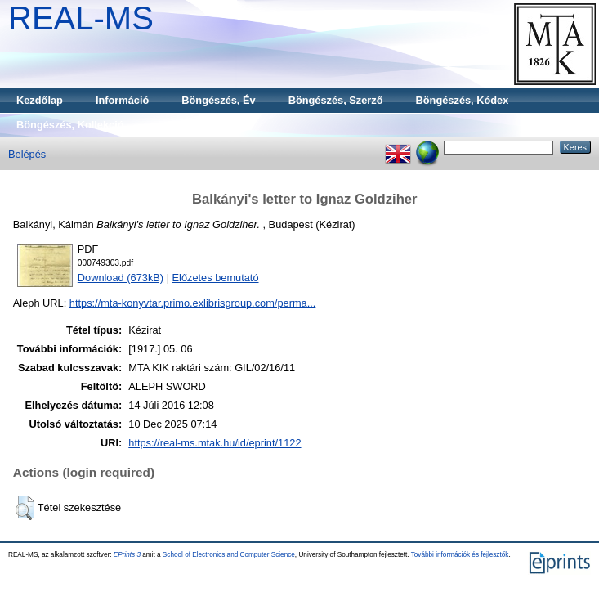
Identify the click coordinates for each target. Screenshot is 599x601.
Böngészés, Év (218, 100)
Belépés (27, 154)
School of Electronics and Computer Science (229, 554)
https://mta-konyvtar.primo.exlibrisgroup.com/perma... (192, 303)
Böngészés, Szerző (335, 100)
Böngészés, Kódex (462, 100)
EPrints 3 (127, 554)
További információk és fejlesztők (460, 554)
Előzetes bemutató (215, 277)
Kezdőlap (39, 100)
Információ (122, 100)
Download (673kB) (120, 277)
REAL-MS (81, 18)
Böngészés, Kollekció (70, 125)
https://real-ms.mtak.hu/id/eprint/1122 (214, 443)
